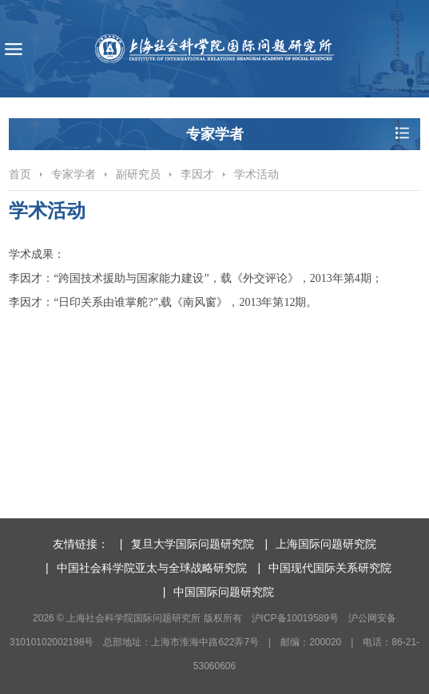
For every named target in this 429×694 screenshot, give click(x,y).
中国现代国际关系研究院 (329, 567)
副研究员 (138, 174)
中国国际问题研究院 (223, 591)
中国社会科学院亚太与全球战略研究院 (152, 567)
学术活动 (256, 174)
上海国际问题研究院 (326, 543)
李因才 (197, 174)
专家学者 (73, 174)
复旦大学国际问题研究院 (192, 543)
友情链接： (81, 543)
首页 (20, 174)
